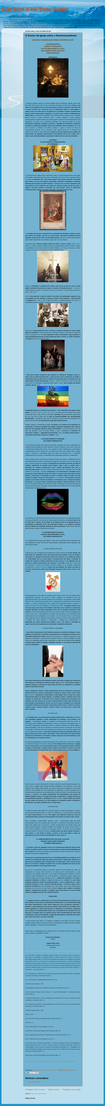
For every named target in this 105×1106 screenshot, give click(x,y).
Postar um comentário (34, 1082)
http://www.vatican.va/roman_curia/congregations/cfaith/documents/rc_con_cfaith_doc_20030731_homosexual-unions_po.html (50, 1061)
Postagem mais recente (35, 1090)
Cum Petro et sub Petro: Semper (34, 9)
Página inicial (53, 1090)
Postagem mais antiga (71, 1090)
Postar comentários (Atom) (38, 1093)
